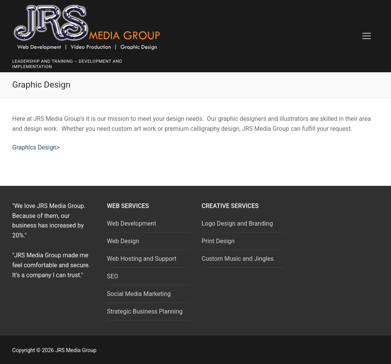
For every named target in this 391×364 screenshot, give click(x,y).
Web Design (123, 241)
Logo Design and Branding (237, 223)
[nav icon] (366, 36)
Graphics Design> (36, 147)
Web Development (131, 223)
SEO (112, 276)
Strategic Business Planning (145, 311)
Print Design (218, 241)
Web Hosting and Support (141, 258)
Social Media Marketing (139, 293)
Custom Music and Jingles (238, 258)
